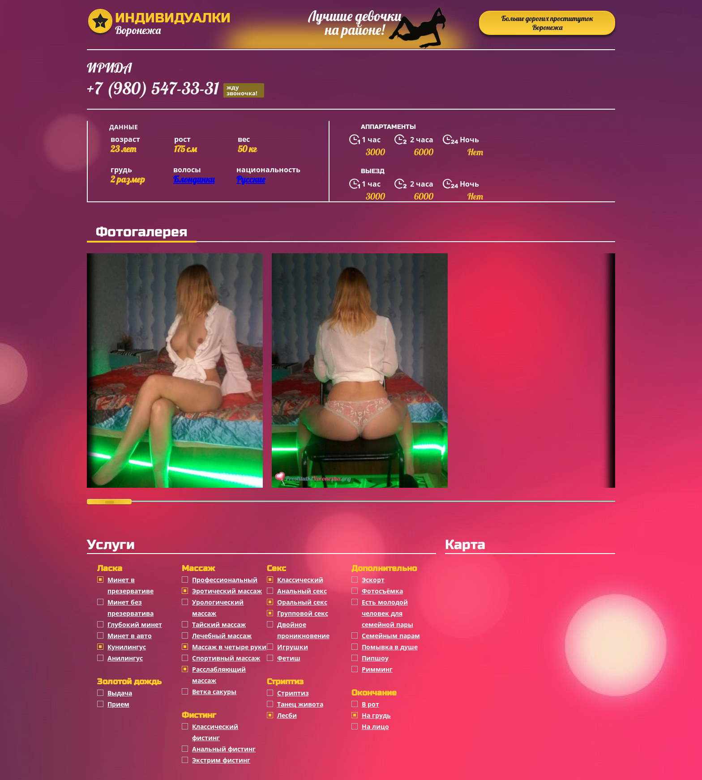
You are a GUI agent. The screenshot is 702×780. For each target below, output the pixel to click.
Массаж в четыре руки (229, 647)
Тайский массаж (219, 624)
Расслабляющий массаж (219, 675)
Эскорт (373, 579)
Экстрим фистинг (221, 760)
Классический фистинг (215, 732)
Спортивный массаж (226, 658)
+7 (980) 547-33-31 (175, 90)
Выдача (119, 693)
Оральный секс (302, 602)
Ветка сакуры (214, 691)
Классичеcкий (300, 579)
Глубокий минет (134, 624)
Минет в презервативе (130, 585)
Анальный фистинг (224, 749)
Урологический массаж (218, 608)
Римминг (377, 669)
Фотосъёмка (382, 591)
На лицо (375, 726)
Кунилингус (126, 647)
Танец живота (300, 704)
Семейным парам (391, 635)
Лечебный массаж (222, 635)
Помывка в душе (390, 647)
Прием (118, 704)
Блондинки (193, 179)
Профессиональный (224, 579)
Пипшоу (375, 658)
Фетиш (288, 658)
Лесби (287, 715)
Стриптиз (293, 693)
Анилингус (125, 658)
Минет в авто (129, 635)
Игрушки (292, 647)
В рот (370, 704)
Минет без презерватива (130, 608)
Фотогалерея (142, 232)
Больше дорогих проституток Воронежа (547, 23)
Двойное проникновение (303, 630)
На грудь (376, 715)
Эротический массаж (227, 591)
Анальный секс (302, 591)
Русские (250, 179)
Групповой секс (302, 613)
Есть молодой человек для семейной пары (387, 613)
